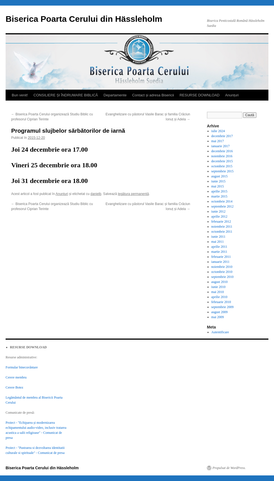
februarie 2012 (221, 221)
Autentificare (220, 332)
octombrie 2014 (222, 201)
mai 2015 (217, 186)
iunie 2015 (218, 181)
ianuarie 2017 (220, 146)
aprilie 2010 (219, 297)
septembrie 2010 (222, 277)
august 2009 (219, 312)
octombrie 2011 (221, 232)
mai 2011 (217, 242)
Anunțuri (231, 95)
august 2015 (219, 176)
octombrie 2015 (222, 166)
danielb (96, 194)
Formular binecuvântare (22, 367)
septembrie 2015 (222, 171)
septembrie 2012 (222, 206)
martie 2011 (219, 252)
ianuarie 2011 (220, 262)
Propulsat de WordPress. (229, 468)
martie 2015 (219, 196)
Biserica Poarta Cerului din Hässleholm (84, 18)
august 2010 (219, 282)
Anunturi (62, 194)
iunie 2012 (218, 211)
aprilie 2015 (219, 191)
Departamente (114, 95)
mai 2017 (217, 141)
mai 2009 (217, 317)
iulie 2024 (218, 131)
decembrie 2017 (222, 136)
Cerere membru (16, 377)
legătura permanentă (133, 194)
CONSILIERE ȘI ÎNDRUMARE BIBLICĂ (66, 95)
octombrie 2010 (222, 272)
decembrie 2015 (222, 161)
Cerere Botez (14, 387)
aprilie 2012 (219, 216)
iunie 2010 (218, 287)
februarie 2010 (221, 302)
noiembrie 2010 (222, 267)
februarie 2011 (221, 257)
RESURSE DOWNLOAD (199, 95)
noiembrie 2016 (222, 156)
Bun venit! (20, 95)
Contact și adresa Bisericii (153, 95)
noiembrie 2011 (221, 226)
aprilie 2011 (219, 247)
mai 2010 (217, 292)
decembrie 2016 (222, 151)
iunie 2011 (218, 237)
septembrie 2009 (222, 307)
